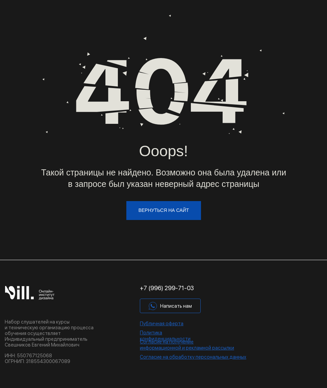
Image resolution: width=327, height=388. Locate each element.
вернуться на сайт (164, 210)
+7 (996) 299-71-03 (167, 288)
